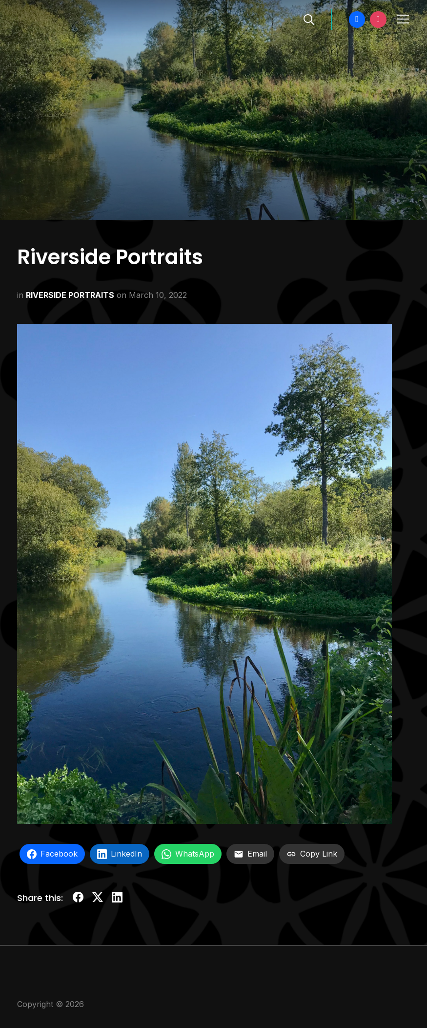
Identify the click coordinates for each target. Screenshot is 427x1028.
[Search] (309, 18)
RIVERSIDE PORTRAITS (70, 295)
